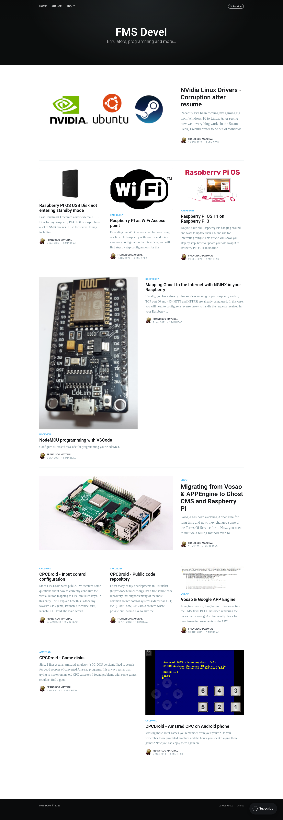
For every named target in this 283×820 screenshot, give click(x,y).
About (70, 6)
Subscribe (236, 6)
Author (56, 6)
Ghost (240, 805)
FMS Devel (45, 805)
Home (43, 6)
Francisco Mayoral (200, 139)
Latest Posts (226, 805)
